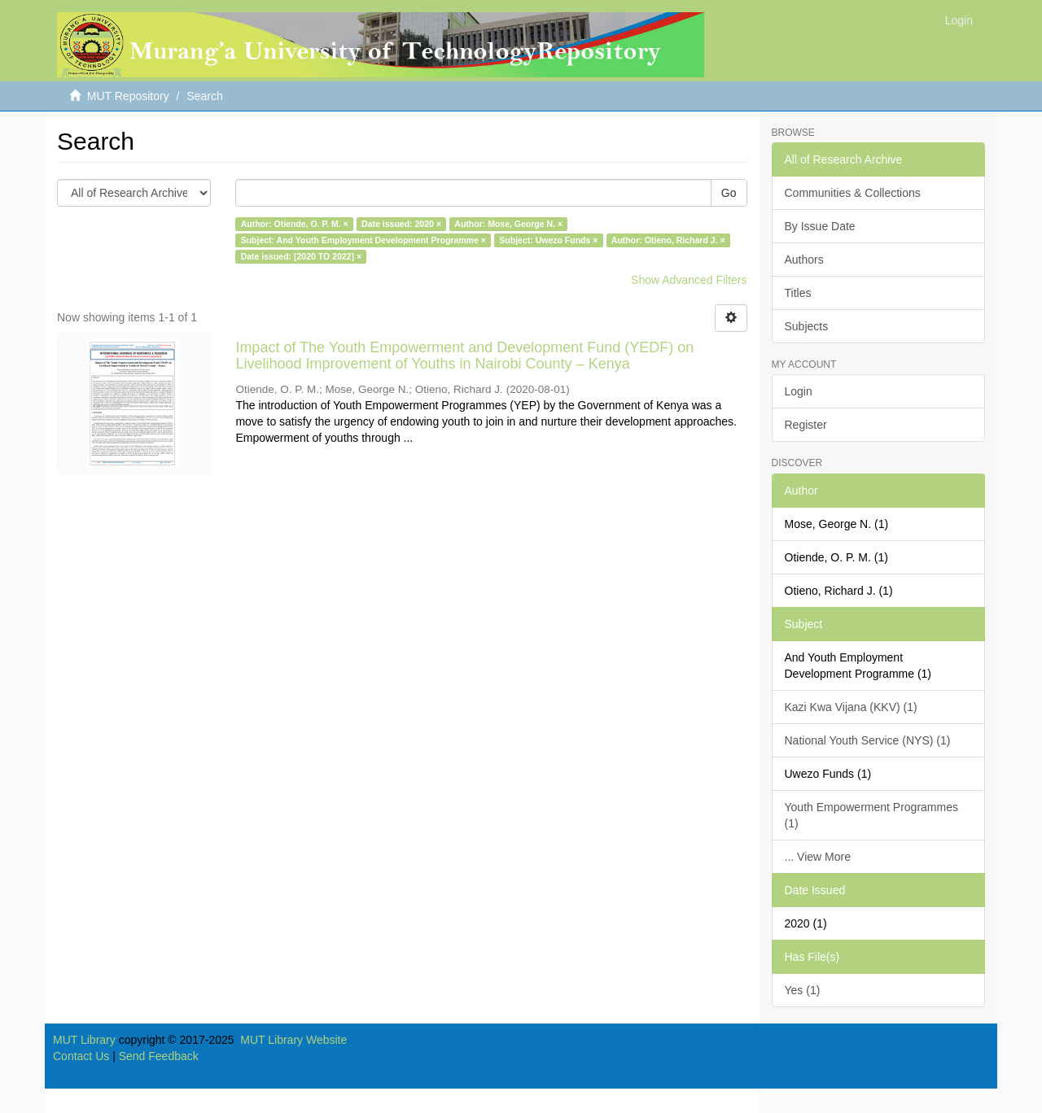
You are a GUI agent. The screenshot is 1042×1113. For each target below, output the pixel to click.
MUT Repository (128, 96)
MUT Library (84, 1039)
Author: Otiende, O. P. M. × (294, 224)
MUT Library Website (293, 1039)
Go (729, 192)
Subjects (807, 326)
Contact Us (81, 1056)
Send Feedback (159, 1056)
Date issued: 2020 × (401, 224)
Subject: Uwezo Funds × (548, 240)
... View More (818, 856)
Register (806, 424)
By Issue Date (820, 226)
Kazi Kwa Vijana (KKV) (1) (851, 707)
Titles (798, 292)
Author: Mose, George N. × (508, 224)
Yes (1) (803, 990)
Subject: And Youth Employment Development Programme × (363, 240)
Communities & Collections (853, 192)
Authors (804, 259)
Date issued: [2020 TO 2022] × (301, 256)
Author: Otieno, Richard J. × (668, 240)
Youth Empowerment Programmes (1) (871, 815)
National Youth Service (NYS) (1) (868, 740)
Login (798, 391)
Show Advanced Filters (688, 279)
